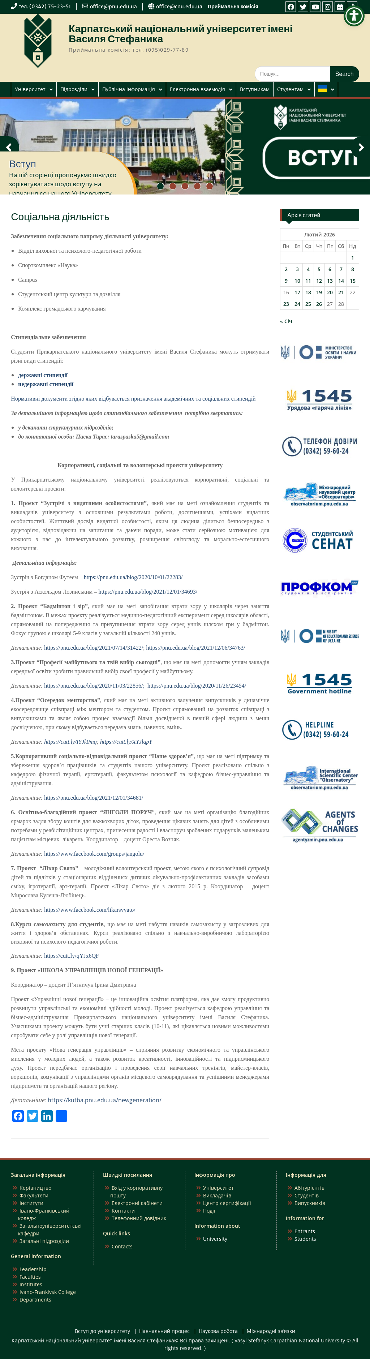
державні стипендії (43, 375)
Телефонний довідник (139, 1218)
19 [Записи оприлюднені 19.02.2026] (319, 292)
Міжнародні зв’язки (271, 1331)
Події (209, 1210)
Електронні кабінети (137, 1203)
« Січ (286, 321)
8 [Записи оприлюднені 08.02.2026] (352, 269)
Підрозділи (73, 89)
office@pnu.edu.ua (113, 6)
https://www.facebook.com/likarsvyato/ (89, 910)
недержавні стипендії (45, 384)
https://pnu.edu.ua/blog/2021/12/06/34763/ (195, 648)
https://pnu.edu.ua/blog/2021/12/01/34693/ (147, 592)
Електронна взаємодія (197, 89)
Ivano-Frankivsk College (48, 1292)
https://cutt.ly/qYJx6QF (71, 956)
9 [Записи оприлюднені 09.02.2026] (286, 280)
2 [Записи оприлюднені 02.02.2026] (286, 269)
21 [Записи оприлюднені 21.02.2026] (341, 292)
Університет (30, 89)
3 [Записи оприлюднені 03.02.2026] (297, 269)
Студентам (290, 89)
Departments (35, 1299)
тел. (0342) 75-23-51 (45, 6)
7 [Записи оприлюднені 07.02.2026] (341, 269)
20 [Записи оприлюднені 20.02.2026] (330, 292)
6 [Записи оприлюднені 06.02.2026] (329, 269)
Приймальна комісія (233, 6)
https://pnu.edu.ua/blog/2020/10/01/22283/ (133, 577)
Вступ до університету (102, 1331)
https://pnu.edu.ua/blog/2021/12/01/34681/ (93, 798)
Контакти (123, 1210)
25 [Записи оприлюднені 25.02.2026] (308, 303)
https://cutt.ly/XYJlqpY (126, 742)
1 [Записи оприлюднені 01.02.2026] (352, 257)
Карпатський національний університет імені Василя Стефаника (181, 33)
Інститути (31, 1203)
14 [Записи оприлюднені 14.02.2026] (341, 280)
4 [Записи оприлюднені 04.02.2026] (308, 269)
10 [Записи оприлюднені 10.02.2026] (297, 280)
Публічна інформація (128, 89)
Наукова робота (218, 1331)
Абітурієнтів (309, 1187)
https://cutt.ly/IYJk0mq (70, 742)
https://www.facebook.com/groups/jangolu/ (94, 854)
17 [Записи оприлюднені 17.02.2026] (297, 292)
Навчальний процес (164, 1331)
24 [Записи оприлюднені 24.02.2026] (297, 303)
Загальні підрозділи (44, 1241)
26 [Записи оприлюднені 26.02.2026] (319, 303)
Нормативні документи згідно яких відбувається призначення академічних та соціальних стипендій (133, 399)
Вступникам (255, 89)
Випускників (309, 1203)
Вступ (22, 163)
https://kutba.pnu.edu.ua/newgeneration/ (105, 1100)
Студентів (306, 1195)
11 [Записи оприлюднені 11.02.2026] (308, 280)
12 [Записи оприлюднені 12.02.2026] (319, 280)
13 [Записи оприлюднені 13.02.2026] (330, 280)
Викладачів (217, 1195)
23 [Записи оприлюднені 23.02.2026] (286, 303)
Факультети (34, 1195)
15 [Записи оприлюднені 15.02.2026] (353, 280)
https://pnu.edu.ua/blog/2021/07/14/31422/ (93, 648)
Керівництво (35, 1187)
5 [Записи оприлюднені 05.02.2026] (319, 269)
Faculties (30, 1276)
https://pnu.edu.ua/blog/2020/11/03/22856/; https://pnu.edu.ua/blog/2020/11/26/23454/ (145, 686)
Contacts (122, 1246)
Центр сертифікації (227, 1203)
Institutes (31, 1284)
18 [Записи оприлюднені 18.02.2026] (308, 292)
